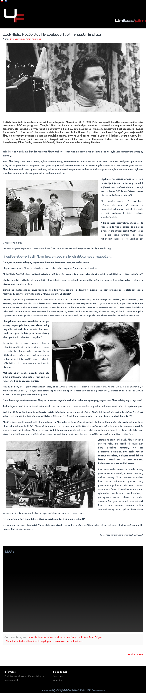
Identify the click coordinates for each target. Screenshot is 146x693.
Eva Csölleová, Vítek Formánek (26, 39)
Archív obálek (11, 680)
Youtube (57, 680)
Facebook (58, 676)
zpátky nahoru (135, 654)
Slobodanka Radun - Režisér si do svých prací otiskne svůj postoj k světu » (44, 641)
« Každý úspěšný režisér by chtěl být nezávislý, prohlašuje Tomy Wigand (66, 637)
